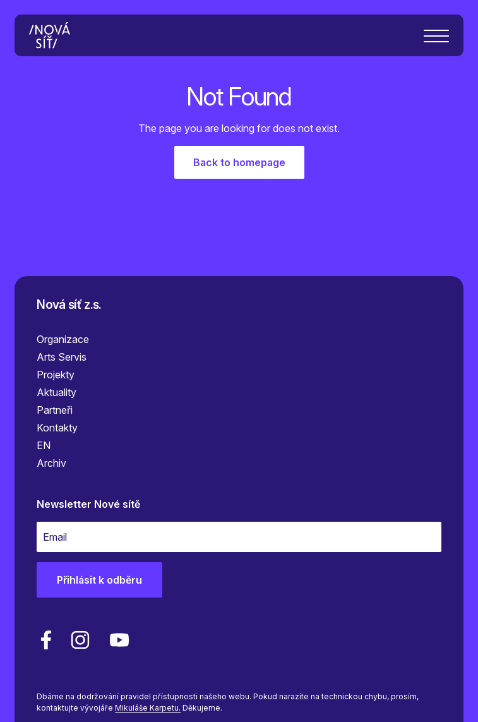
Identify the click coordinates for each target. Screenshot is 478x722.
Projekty (56, 374)
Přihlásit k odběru (99, 580)
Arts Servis (62, 357)
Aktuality (56, 392)
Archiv (51, 463)
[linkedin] (80, 639)
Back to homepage (239, 162)
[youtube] (117, 639)
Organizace (63, 339)
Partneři (55, 410)
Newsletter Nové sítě (88, 504)
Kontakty (57, 427)
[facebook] (46, 639)
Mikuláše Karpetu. (148, 708)
